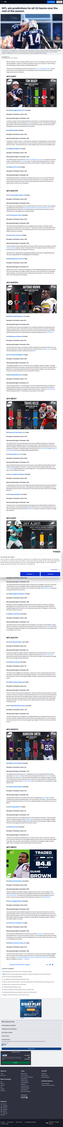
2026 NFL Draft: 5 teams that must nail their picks (14, 984)
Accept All (51, 574)
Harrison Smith (27, 781)
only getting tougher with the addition (33, 207)
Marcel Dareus (47, 207)
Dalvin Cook (48, 775)
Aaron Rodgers (45, 797)
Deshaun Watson (10, 247)
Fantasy (2, 1085)
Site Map (3, 1122)
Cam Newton (48, 654)
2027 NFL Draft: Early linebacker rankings (12, 976)
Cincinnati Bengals (16, 355)
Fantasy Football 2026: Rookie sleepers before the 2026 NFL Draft (18, 989)
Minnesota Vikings (16, 763)
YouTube (5, 1107)
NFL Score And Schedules (27, 1077)
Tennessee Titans (16, 215)
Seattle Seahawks (16, 881)
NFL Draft (3, 1090)
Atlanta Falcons (15, 662)
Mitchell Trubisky (29, 819)
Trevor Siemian (10, 468)
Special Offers (44, 1075)
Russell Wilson (46, 897)
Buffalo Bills (14, 130)
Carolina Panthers (16, 642)
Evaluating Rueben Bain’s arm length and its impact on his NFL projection (19, 992)
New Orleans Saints (16, 682)
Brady (29, 122)
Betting (2, 1083)
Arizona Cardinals (16, 923)
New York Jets (14, 167)
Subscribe (43, 1073)
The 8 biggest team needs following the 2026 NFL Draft (15, 979)
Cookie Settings (4, 1123)
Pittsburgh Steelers (16, 316)
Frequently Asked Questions (48, 1085)
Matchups (23, 1084)
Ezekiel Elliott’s (47, 588)
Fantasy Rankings (25, 1087)
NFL (1, 1081)
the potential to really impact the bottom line (38, 957)
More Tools (31, 1048)
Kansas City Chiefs (16, 432)
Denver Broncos (15, 454)
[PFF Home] (5, 2)
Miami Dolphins (15, 148)
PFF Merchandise (45, 1077)
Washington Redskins (17, 594)
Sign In (59, 1)
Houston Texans (15, 235)
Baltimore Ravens (16, 336)
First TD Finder (24, 1075)
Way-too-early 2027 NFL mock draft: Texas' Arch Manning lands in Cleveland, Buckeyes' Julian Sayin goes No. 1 (28, 981)
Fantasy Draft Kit (25, 1086)
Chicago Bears (15, 807)
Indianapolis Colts (16, 258)
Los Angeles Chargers (17, 474)
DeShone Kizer (50, 389)
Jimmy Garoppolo (20, 957)
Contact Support (45, 1083)
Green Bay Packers (16, 786)
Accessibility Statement (30, 1122)
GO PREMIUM (51, 1)
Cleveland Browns (16, 375)
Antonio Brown (49, 332)
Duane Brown (13, 895)
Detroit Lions (14, 827)
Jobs (2, 1073)
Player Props (24, 1073)
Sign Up (16, 1062)
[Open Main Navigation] (2, 2)
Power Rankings (24, 1082)
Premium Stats (24, 1080)
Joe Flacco (48, 349)
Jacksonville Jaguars (17, 195)
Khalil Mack (31, 508)
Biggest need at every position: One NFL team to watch (15, 994)
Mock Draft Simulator (26, 1091)
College (2, 1088)
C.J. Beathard (25, 959)
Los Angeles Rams (16, 901)
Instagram (5, 1105)
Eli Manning (49, 626)
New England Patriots (17, 110)
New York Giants (15, 614)
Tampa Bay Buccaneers (18, 705)
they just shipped (31, 159)
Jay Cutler (23, 161)
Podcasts (5, 1113)
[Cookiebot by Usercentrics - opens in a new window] (55, 552)
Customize (31, 574)
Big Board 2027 (24, 1089)
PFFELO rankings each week (43, 68)
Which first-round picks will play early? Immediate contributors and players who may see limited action (26, 974)
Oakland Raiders (15, 494)
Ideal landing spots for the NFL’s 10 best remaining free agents (17, 971)
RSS (4, 1114)
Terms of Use (19, 1122)
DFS (2, 1087)
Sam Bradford (16, 775)
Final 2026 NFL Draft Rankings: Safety (11, 987)
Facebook (5, 1109)
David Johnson (40, 933)
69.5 (35, 350)
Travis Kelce (46, 448)
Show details (55, 569)
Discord (4, 1111)
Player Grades (24, 1078)
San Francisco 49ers (17, 943)
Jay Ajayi (40, 159)
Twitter (4, 1104)
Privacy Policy (10, 1122)
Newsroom (3, 1075)
